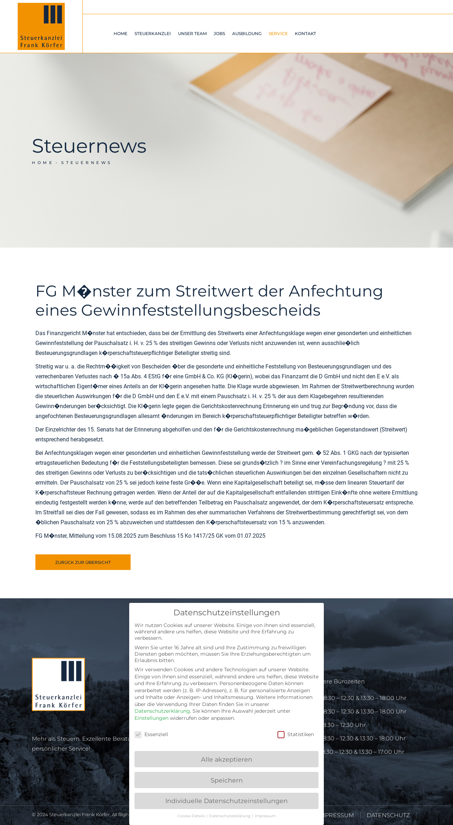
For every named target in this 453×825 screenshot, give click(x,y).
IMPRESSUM (336, 815)
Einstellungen (151, 718)
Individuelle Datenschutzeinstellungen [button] (226, 800)
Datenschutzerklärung (162, 711)
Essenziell (151, 734)
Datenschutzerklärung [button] (230, 816)
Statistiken (295, 734)
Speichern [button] (227, 780)
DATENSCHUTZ (388, 815)
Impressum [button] (265, 816)
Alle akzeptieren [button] (226, 759)
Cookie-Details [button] (191, 816)
